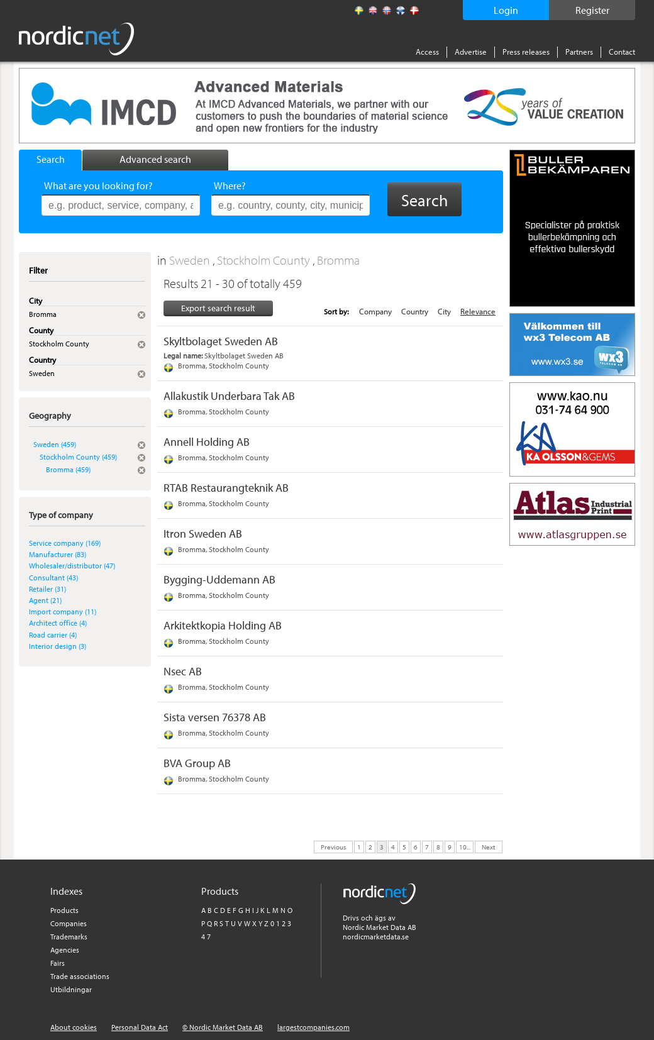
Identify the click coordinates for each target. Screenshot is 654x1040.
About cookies (73, 1027)
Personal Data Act (139, 1027)
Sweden (191, 260)
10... (464, 846)
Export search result (218, 308)
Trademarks (68, 936)
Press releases (526, 52)
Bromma (338, 260)
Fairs (57, 963)
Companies (68, 923)
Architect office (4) (58, 623)
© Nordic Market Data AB (222, 1027)
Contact (622, 52)
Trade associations (79, 976)
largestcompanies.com (313, 1027)
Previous (333, 846)
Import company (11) (62, 611)
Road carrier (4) (53, 634)
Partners (579, 52)
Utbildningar (71, 989)
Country (414, 311)
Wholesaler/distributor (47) (72, 565)
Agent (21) (45, 600)
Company (375, 311)
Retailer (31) (47, 589)
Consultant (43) (53, 577)
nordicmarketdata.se (376, 936)
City (444, 311)
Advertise (471, 52)
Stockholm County (265, 260)
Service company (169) (65, 543)
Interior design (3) (57, 646)
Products (64, 910)
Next (489, 846)
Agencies (64, 949)
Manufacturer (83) (57, 554)
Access (427, 52)
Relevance (478, 311)
